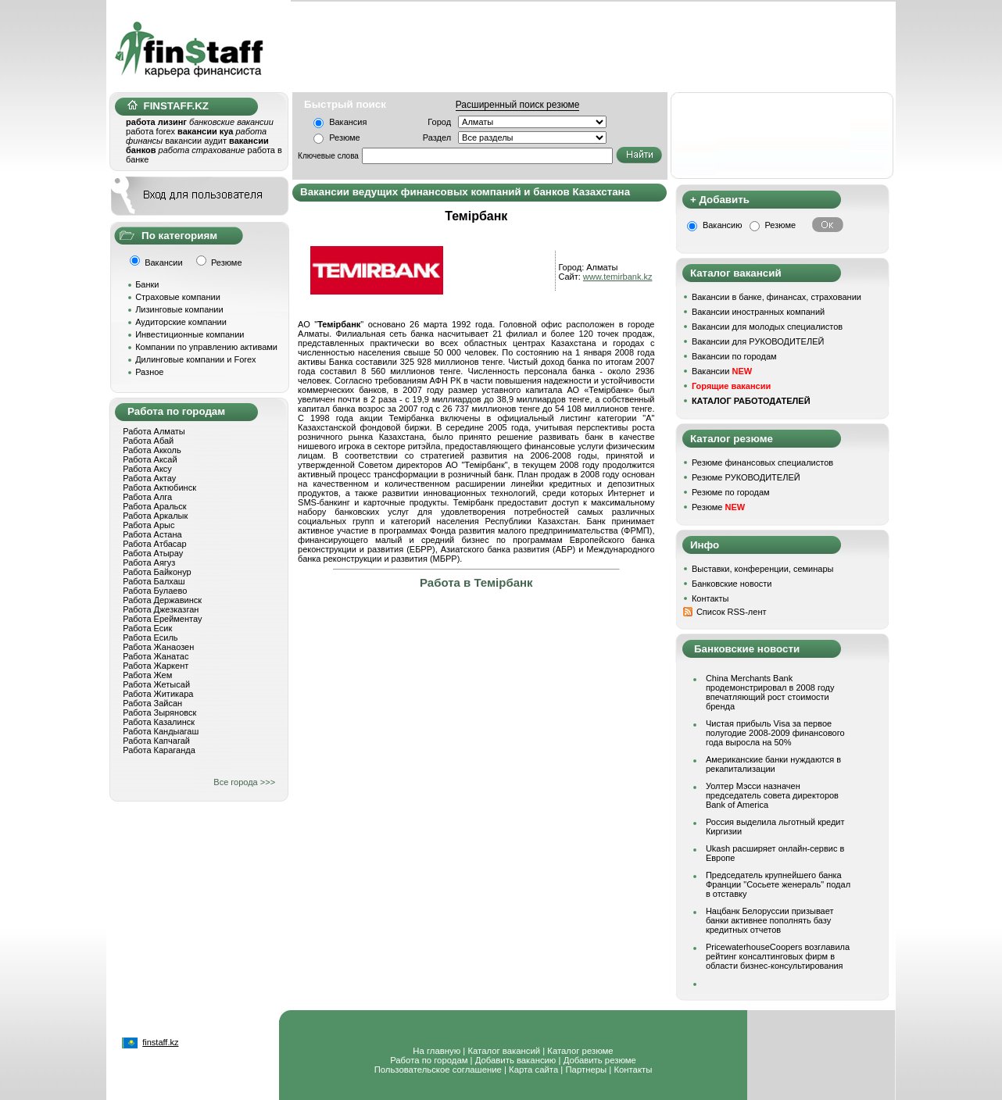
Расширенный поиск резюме (518, 104)
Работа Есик (147, 628)
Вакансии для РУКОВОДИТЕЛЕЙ (758, 341)
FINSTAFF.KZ (168, 106)
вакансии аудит (196, 140)
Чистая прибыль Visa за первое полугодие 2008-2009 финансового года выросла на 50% (775, 733)
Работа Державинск (162, 600)
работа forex (150, 131)
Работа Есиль (150, 637)
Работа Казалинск (159, 722)
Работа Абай (148, 440)
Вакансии (722, 371)
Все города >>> (244, 782)
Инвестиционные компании (189, 334)
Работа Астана (152, 534)
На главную (436, 1050)
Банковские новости (732, 583)
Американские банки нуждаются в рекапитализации (773, 764)
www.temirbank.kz (618, 276)
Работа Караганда (159, 750)
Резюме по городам (731, 492)
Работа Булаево (155, 590)
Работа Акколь (152, 450)
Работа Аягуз (149, 562)
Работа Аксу (147, 468)
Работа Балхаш (153, 581)
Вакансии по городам (734, 356)
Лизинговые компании (179, 309)
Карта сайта (533, 1069)
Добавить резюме (600, 1060)
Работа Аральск (154, 506)
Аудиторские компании (181, 322)
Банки (147, 284)
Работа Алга (147, 497)
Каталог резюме (580, 1050)
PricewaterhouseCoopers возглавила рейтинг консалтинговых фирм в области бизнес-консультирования (778, 956)
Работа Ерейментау (162, 618)
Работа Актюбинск (159, 487)
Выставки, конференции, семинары (763, 568)
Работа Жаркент (155, 665)
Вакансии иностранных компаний (758, 311)
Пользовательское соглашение (438, 1069)
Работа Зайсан (152, 703)
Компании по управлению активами (206, 347)
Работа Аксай (150, 459)
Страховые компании (177, 297)
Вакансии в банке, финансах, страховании (776, 297)
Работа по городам (428, 1060)
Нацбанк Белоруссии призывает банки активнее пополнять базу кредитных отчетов (770, 920)
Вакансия (348, 122)
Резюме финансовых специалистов (762, 462)
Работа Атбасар (154, 543)
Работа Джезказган (161, 609)
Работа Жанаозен (158, 647)
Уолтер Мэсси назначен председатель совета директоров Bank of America (772, 795)
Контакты (710, 598)
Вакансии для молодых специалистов (767, 326)
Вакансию (723, 225)
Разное (149, 372)
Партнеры (586, 1069)
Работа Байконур (157, 572)
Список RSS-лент (731, 611)
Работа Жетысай (156, 684)
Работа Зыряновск (159, 712)
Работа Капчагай (156, 740)
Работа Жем (147, 675)
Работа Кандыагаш (161, 731)
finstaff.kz (160, 1042)
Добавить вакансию (515, 1060)
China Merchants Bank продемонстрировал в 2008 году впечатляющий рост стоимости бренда (770, 692)
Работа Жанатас (155, 656)
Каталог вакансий (503, 1050)
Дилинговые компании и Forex (195, 359)
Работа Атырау (153, 553)
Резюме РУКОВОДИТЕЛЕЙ (746, 477)
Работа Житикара (158, 693)
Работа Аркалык (155, 515)
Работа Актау (149, 478)
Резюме (344, 137)
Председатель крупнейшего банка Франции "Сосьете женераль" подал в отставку (778, 884)
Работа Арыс (148, 525)
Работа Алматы (154, 431)
